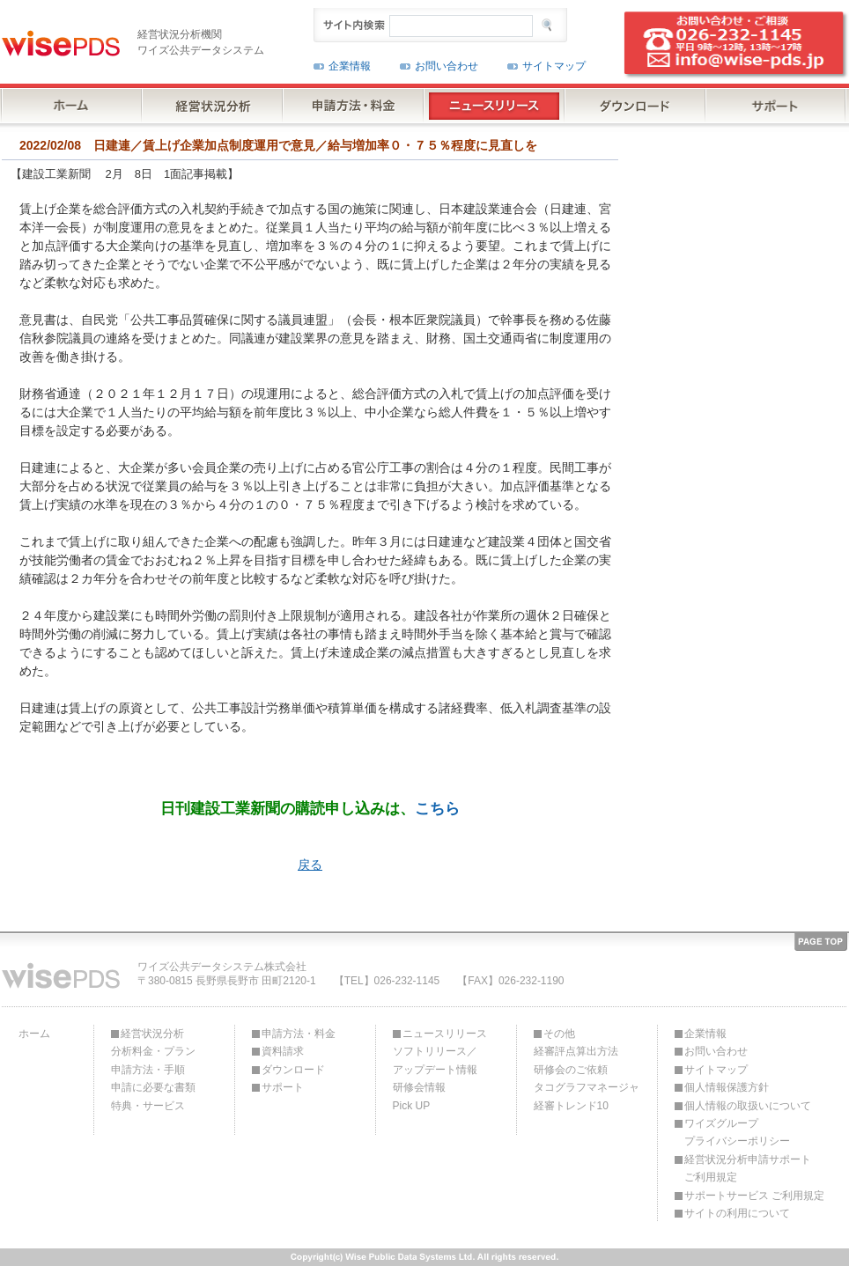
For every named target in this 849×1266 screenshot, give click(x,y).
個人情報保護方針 (726, 1087)
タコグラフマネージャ (586, 1087)
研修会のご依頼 (571, 1070)
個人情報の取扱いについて (747, 1106)
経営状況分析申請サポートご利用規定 (747, 1168)
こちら (437, 808)
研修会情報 (419, 1087)
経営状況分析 (152, 1033)
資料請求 (283, 1051)
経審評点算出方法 (576, 1051)
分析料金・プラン (153, 1051)
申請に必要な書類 (153, 1087)
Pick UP (412, 1106)
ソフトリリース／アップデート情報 (435, 1060)
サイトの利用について (737, 1213)
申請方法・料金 (299, 1033)
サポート (283, 1087)
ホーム (34, 1033)
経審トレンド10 (571, 1106)
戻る (310, 864)
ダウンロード (293, 1070)
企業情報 (350, 66)
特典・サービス (148, 1106)
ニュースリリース (444, 1033)
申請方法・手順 (148, 1070)
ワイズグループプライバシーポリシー (737, 1132)
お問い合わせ (446, 66)
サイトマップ (554, 66)
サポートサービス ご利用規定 (754, 1195)
